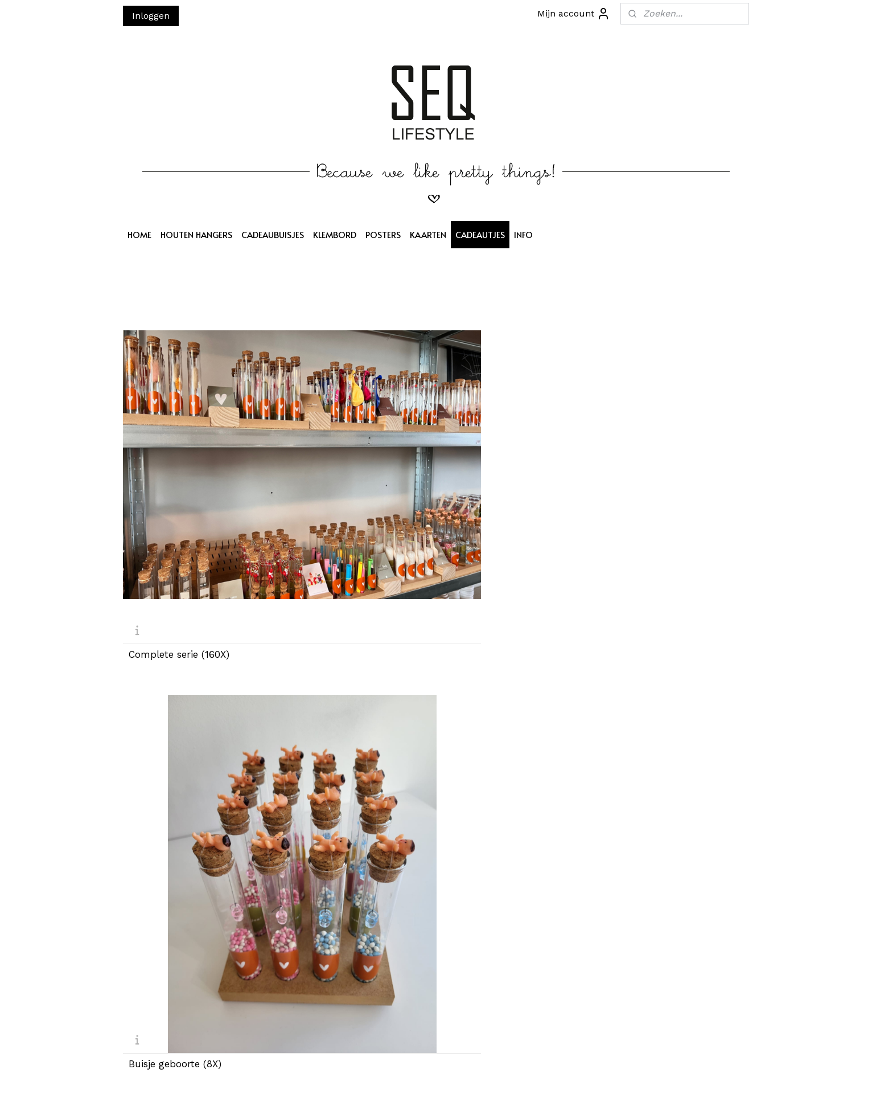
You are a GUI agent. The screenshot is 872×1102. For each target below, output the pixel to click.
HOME (139, 234)
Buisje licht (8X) (324, 843)
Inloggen (151, 15)
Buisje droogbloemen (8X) (507, 843)
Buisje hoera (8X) (168, 843)
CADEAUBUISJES (272, 234)
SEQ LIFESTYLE (415, 921)
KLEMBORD (334, 234)
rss (435, 1081)
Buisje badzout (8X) (492, 444)
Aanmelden (288, 982)
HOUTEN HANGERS (196, 234)
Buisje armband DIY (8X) (663, 644)
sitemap (411, 1081)
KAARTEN (428, 234)
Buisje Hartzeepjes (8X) (500, 644)
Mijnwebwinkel (581, 1081)
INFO (523, 234)
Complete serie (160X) (179, 444)
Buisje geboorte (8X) (334, 444)
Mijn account (573, 14)
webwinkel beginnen (478, 1081)
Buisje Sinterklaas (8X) (181, 644)
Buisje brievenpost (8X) (660, 444)
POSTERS (383, 234)
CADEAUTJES (480, 234)
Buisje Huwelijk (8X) (652, 843)
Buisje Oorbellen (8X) (336, 644)
